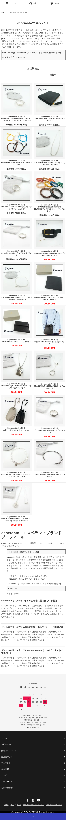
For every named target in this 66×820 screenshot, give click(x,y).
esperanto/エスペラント (19, 13)
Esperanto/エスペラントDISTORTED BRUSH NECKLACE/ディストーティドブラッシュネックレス (16, 519)
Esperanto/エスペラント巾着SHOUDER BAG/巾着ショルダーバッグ (49, 342)
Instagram (13, 579)
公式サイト (13, 576)
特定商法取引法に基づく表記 (33, 805)
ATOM (19, 805)
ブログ (6, 805)
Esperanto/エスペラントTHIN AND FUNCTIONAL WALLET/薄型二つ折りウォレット (49, 298)
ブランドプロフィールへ (14, 57)
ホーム (3, 13)
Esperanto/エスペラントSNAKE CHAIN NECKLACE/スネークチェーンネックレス (49, 386)
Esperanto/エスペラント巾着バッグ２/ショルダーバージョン (16, 429)
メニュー (10, 3)
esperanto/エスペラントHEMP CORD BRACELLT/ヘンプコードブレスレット (16, 163)
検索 (33, 3)
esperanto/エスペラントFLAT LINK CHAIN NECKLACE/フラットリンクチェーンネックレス (49, 163)
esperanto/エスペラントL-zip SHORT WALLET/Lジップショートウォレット (49, 118)
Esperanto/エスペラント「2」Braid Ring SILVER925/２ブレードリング (49, 430)
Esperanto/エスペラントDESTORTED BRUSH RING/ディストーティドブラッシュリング (16, 207)
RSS (12, 805)
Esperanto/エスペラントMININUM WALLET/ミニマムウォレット (16, 341)
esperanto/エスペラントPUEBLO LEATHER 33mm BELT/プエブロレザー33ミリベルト (49, 253)
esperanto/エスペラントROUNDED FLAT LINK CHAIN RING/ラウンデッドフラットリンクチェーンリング (16, 118)
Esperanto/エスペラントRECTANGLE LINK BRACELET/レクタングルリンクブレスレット (16, 474)
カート (55, 3)
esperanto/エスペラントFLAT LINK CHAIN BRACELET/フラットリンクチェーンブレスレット (16, 297)
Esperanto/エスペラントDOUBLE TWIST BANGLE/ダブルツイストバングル (49, 474)
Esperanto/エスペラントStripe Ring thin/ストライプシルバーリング (16, 253)
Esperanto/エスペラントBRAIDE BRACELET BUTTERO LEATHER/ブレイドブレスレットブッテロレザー (49, 208)
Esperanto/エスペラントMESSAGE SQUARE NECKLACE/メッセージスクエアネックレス (16, 386)
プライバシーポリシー (54, 805)
